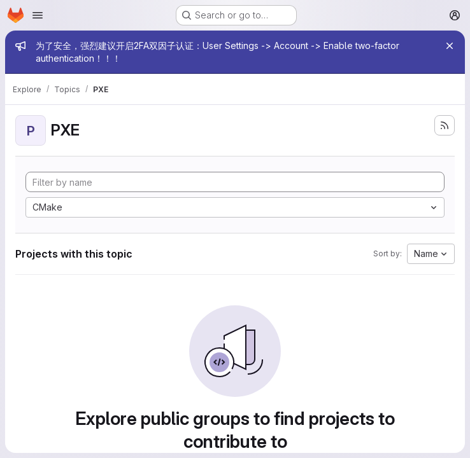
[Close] (449, 45)
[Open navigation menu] (37, 15)
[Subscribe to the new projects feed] (444, 125)
